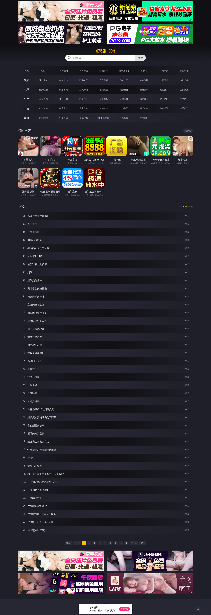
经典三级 (144, 89)
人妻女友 (83, 108)
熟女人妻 (124, 80)
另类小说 (144, 108)
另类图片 (184, 98)
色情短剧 (144, 117)
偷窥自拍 (43, 98)
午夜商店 (63, 117)
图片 (26, 99)
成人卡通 (83, 89)
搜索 (140, 57)
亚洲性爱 (43, 89)
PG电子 (43, 70)
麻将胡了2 (124, 70)
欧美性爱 (103, 89)
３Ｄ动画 (103, 80)
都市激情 (43, 108)
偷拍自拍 (63, 89)
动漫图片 (103, 98)
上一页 (77, 543)
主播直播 (164, 80)
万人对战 (83, 70)
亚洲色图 (63, 98)
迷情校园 (124, 108)
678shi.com (105, 51)
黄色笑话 (164, 108)
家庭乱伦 (63, 108)
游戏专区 (103, 70)
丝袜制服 (144, 80)
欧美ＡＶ (83, 80)
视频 (26, 80)
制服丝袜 (124, 89)
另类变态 (184, 89)
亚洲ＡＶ (43, 80)
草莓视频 (83, 117)
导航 (26, 118)
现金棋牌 (164, 70)
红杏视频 (124, 117)
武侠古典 (103, 108)
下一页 (134, 543)
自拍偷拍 (63, 80)
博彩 (26, 71)
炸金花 (144, 70)
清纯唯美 (144, 98)
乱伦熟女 (164, 89)
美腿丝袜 (124, 98)
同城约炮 (43, 117)
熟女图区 (164, 98)
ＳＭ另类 (184, 80)
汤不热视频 (103, 117)
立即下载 (124, 609)
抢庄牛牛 (184, 70)
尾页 (143, 543)
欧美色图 (83, 98)
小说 (26, 108)
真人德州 (63, 70)
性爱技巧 (184, 108)
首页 (68, 543)
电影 (26, 89)
